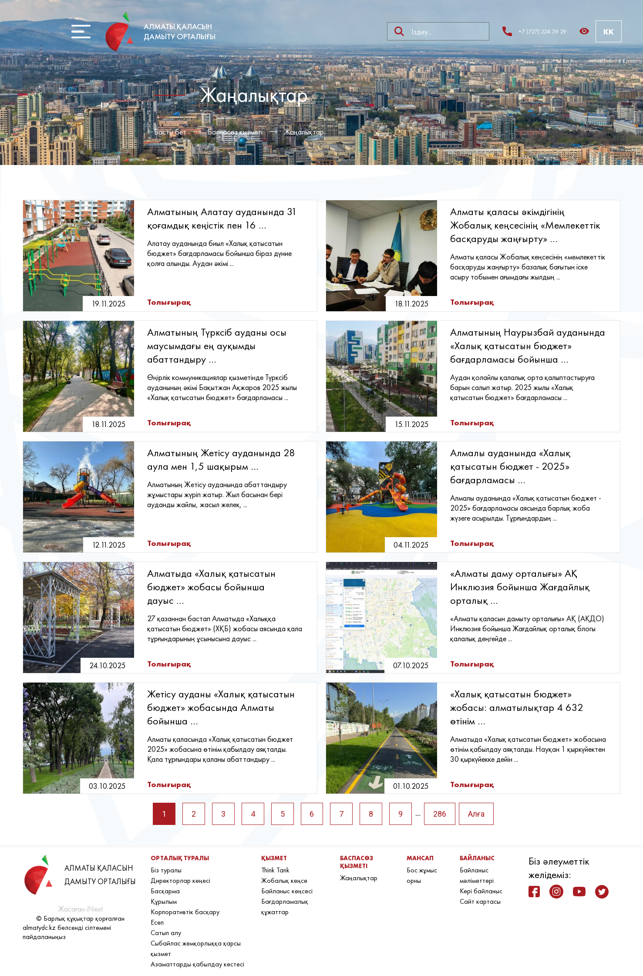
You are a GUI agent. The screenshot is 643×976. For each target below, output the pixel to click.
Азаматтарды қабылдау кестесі (197, 964)
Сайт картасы (480, 901)
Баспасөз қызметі (235, 132)
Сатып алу (166, 932)
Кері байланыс (481, 890)
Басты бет (170, 132)
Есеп (157, 922)
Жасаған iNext (80, 909)
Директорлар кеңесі (180, 880)
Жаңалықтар (304, 132)
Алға (476, 813)
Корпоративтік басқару (185, 911)
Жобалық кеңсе (284, 880)
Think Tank (275, 870)
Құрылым (164, 901)
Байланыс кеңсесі (287, 890)
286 (439, 813)
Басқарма (165, 890)
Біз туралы (166, 870)
